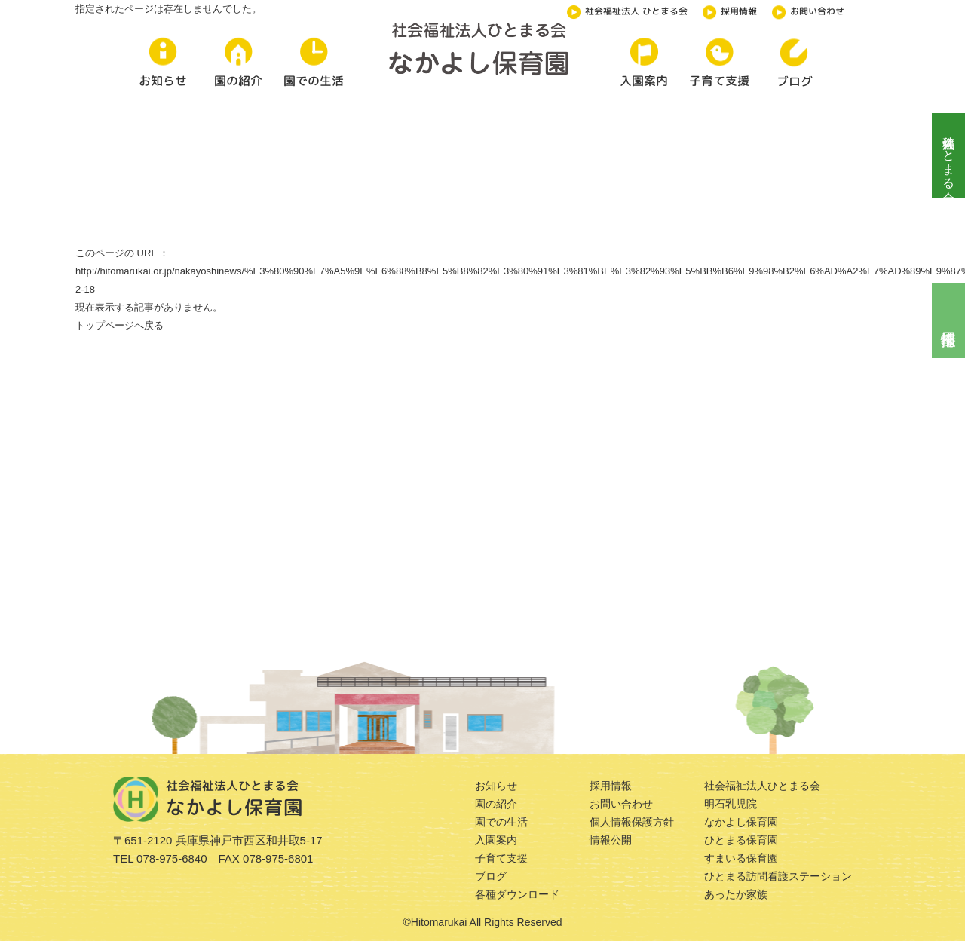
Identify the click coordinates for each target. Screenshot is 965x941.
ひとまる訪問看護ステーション (778, 876)
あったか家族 (735, 894)
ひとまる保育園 (741, 840)
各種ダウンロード (517, 894)
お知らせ (496, 786)
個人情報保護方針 (632, 822)
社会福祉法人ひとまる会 (948, 155)
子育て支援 (501, 858)
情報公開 (611, 840)
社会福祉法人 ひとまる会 (627, 10)
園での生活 (501, 822)
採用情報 (730, 10)
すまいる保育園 (741, 858)
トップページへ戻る (119, 325)
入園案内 (496, 840)
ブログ (491, 876)
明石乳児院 (730, 804)
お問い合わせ (808, 10)
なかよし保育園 (741, 822)
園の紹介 (496, 804)
